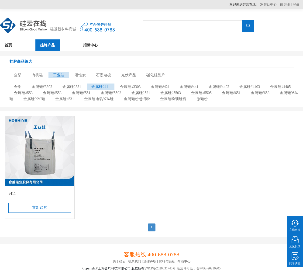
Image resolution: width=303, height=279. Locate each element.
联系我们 (134, 261)
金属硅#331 (71, 87)
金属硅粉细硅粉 (173, 99)
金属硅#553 (23, 93)
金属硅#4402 (219, 87)
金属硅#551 (81, 93)
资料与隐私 (167, 261)
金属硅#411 (100, 87)
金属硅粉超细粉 (137, 99)
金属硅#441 (189, 87)
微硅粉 (202, 99)
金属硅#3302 (42, 87)
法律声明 (149, 261)
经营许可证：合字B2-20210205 (198, 268)
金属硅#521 (140, 93)
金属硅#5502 (111, 93)
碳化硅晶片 (155, 75)
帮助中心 (270, 4)
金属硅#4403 (249, 87)
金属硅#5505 (201, 93)
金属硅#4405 (280, 87)
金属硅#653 (260, 93)
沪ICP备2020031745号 (160, 268)
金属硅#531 (64, 99)
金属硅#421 (160, 87)
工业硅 (58, 75)
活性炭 (80, 75)
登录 (296, 4)
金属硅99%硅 (34, 99)
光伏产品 (128, 75)
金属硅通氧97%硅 (98, 99)
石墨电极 (103, 75)
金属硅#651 (231, 93)
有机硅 (37, 75)
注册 (287, 4)
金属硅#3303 (130, 87)
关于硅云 (119, 261)
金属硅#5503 (170, 93)
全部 (17, 75)
